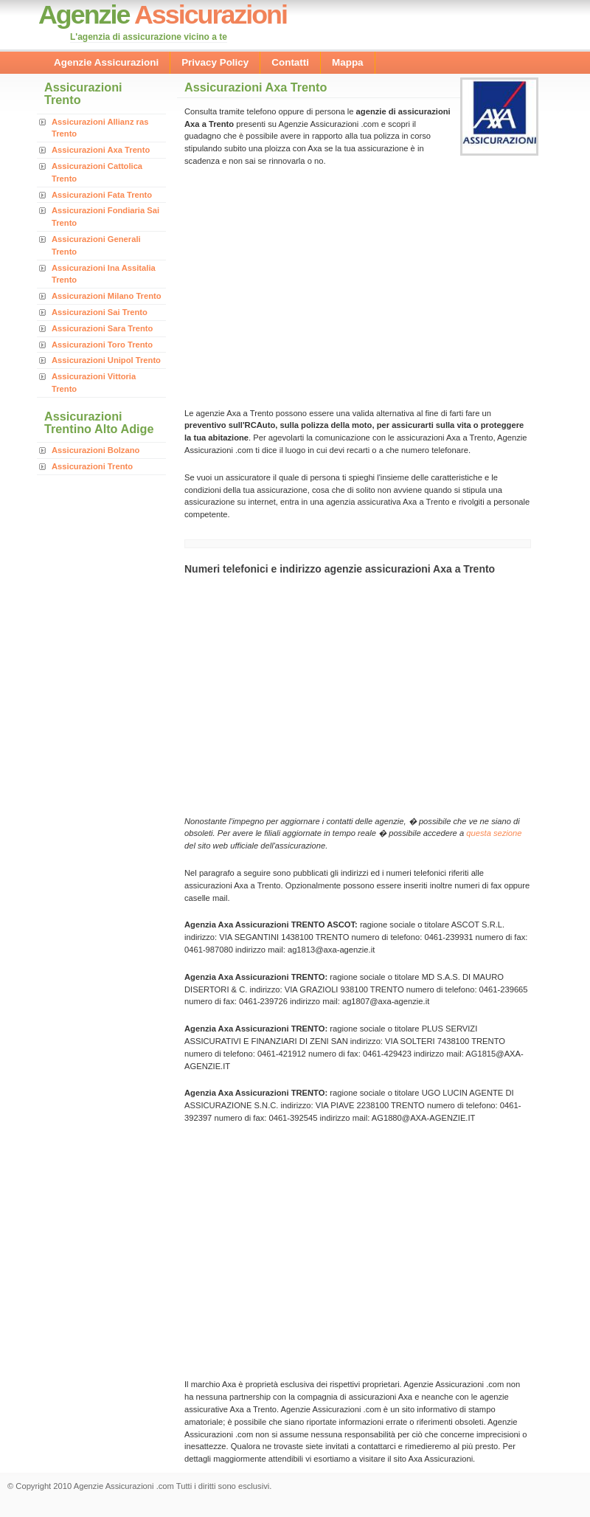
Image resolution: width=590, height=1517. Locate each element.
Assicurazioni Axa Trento (101, 149)
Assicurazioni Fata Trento (102, 194)
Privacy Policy (215, 62)
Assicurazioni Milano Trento (107, 295)
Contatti (290, 62)
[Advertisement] (308, 285)
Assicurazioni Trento (92, 466)
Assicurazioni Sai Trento (100, 312)
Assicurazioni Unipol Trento (106, 360)
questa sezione (493, 833)
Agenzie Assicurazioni (106, 62)
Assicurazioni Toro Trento (102, 344)
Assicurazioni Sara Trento (102, 328)
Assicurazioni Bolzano (95, 450)
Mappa (348, 62)
